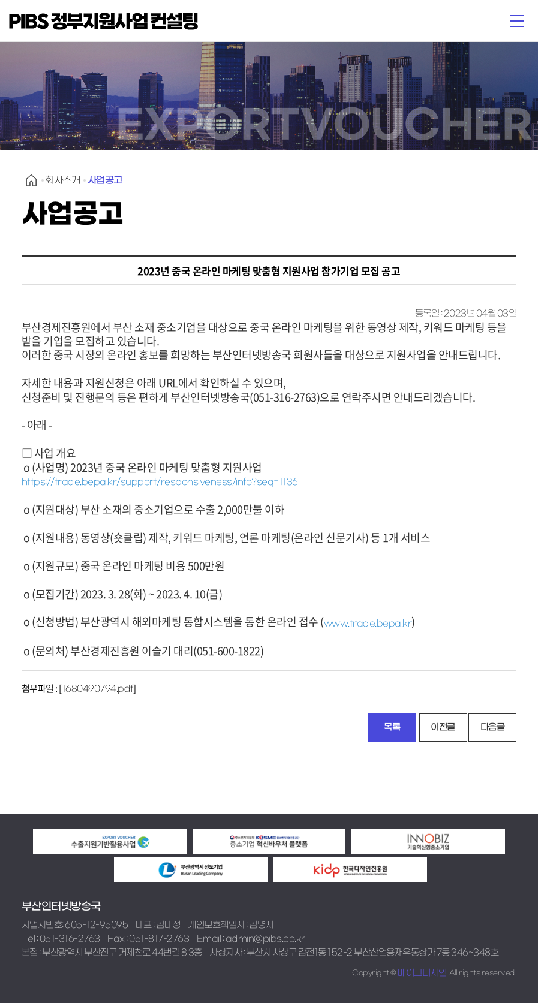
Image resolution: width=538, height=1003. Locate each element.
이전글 (443, 727)
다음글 (492, 727)
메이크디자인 (422, 973)
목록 (392, 727)
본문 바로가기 (0, 0)
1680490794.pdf (97, 688)
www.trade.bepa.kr (368, 623)
